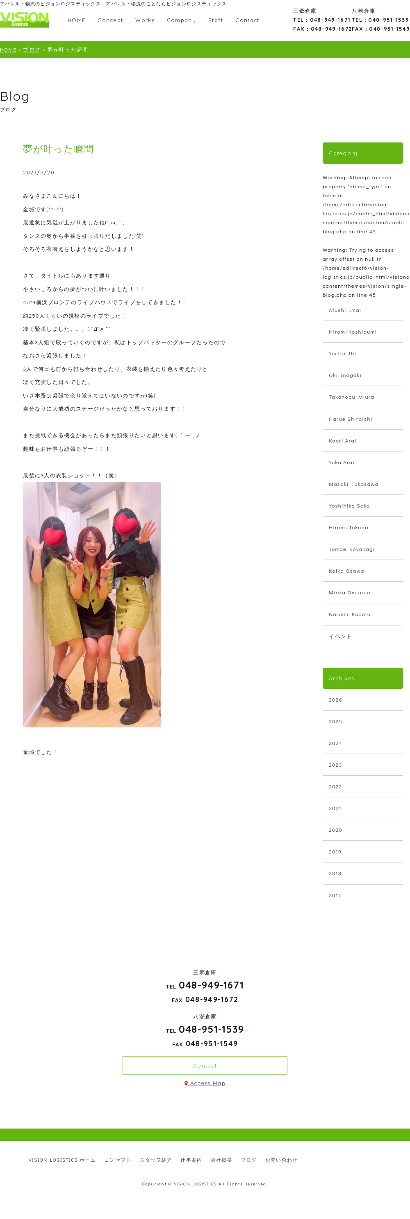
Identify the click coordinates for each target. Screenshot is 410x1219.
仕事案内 (191, 1159)
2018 (335, 872)
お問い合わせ (281, 1159)
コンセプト (118, 1159)
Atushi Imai (345, 309)
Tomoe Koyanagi (352, 548)
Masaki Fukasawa (353, 483)
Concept (110, 20)
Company (181, 20)
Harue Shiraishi (350, 418)
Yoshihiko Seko (349, 505)
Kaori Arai (343, 440)
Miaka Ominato (350, 592)
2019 (335, 851)
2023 (335, 764)
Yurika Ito (342, 353)
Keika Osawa (346, 570)
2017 (335, 895)
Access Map (205, 1083)
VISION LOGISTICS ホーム (62, 1159)
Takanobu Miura (351, 396)
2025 (335, 721)
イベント (340, 635)
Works (145, 20)
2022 (335, 786)
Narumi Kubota (350, 613)
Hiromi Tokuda (349, 527)
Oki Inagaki (345, 374)
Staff (215, 20)
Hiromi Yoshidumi (353, 331)
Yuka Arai (342, 461)
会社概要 (221, 1159)
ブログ (249, 1159)
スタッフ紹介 (156, 1159)
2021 (335, 807)
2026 (335, 699)
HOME (76, 20)
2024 (335, 742)
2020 (335, 829)
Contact (247, 20)
